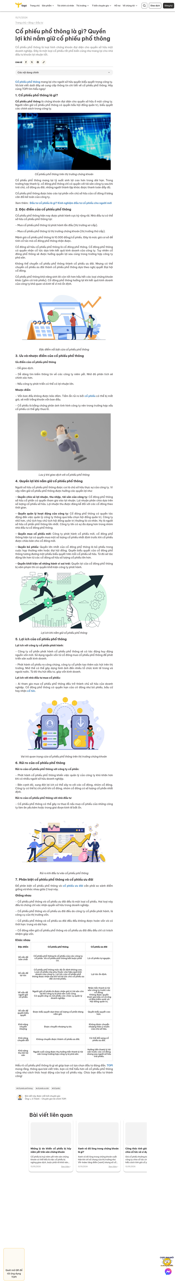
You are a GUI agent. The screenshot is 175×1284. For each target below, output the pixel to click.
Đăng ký (169, 5)
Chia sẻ (18, 62)
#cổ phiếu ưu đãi (42, 1088)
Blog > (32, 22)
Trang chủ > (21, 22)
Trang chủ (35, 5)
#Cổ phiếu (56, 1088)
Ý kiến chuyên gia (100, 5)
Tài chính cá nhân (65, 5)
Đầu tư (39, 22)
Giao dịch (155, 5)
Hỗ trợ (117, 5)
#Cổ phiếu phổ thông (24, 1088)
